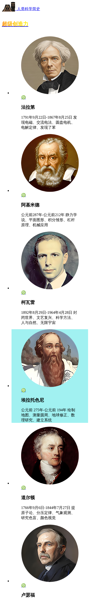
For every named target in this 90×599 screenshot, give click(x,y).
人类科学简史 (21, 9)
